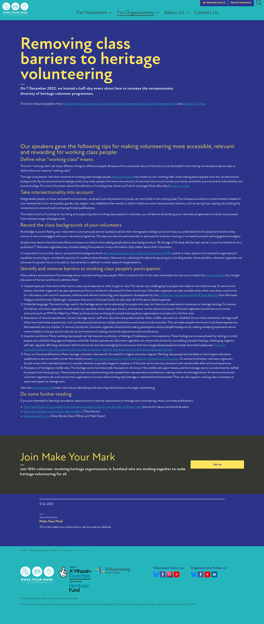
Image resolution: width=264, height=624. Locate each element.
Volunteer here (214, 5)
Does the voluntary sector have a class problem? (53, 411)
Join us (217, 464)
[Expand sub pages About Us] (191, 15)
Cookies (65, 598)
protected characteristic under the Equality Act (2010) (138, 253)
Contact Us (209, 15)
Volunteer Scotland (97, 104)
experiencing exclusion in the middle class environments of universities (135, 359)
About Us (177, 15)
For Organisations (138, 15)
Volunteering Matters (123, 104)
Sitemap (74, 598)
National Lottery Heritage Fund (157, 104)
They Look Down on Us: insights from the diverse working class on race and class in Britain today (83, 407)
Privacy (44, 598)
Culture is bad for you (37, 416)
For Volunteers (94, 15)
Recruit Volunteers (241, 5)
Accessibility (54, 598)
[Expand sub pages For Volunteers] (113, 15)
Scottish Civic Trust (194, 104)
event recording (215, 275)
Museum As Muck (73, 104)
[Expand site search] (259, 5)
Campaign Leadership (30, 598)
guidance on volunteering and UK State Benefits (188, 295)
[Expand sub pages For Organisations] (160, 15)
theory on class (180, 186)
